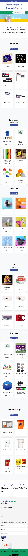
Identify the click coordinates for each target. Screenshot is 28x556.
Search (2, 516)
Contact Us (3, 513)
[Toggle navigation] (2, 12)
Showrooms (3, 517)
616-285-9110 (10, 4)
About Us (2, 512)
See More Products (14, 48)
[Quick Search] (18, 12)
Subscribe (3, 536)
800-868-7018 (18, 4)
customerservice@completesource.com (14, 5)
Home (2, 510)
